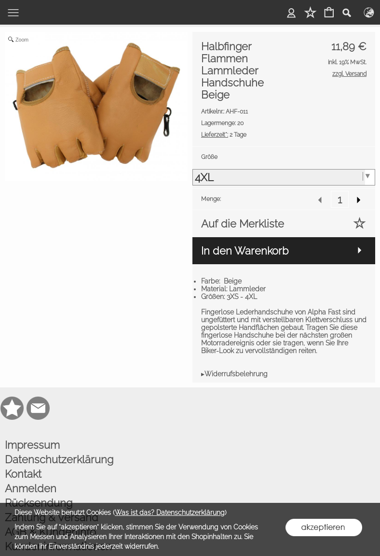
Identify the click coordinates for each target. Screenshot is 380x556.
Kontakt (23, 474)
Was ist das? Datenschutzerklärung (170, 512)
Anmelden (30, 488)
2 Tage (223, 134)
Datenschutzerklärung (59, 459)
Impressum (32, 445)
